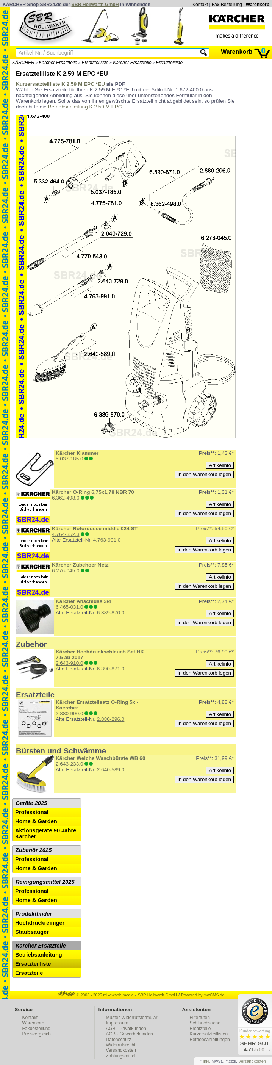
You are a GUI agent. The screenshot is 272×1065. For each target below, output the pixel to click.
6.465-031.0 (69, 607)
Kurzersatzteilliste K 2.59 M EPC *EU (60, 84)
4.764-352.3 (66, 534)
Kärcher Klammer (77, 453)
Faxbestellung (36, 1028)
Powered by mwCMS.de (202, 995)
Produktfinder (34, 914)
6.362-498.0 (66, 498)
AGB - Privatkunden (126, 1028)
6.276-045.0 (66, 570)
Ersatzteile (29, 973)
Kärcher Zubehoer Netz (80, 565)
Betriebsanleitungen (210, 1039)
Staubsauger (32, 932)
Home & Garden (36, 821)
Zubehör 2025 (34, 850)
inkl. (207, 1061)
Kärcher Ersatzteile (58, 62)
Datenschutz (118, 1039)
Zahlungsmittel (121, 1056)
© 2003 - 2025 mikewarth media (96, 995)
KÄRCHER (23, 62)
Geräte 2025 (31, 803)
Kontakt (200, 4)
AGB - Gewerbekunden (129, 1034)
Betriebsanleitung (38, 955)
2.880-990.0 (69, 713)
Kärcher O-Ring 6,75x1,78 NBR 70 (93, 492)
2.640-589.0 (111, 769)
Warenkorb (257, 4)
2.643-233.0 (69, 764)
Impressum (117, 1023)
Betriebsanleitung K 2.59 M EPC (85, 107)
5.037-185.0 (69, 459)
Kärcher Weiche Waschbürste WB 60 (100, 758)
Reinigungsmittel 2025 (45, 882)
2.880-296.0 (111, 719)
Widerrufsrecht (121, 1045)
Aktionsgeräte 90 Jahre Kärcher (45, 833)
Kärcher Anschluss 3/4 (83, 601)
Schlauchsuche (205, 1023)
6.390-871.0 (111, 669)
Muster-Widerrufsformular (132, 1017)
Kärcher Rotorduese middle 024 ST (95, 528)
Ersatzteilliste (95, 62)
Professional (31, 812)
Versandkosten (121, 1050)
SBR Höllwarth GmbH (95, 4)
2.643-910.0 (69, 663)
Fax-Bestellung (227, 4)
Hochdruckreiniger (39, 923)
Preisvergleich (36, 1034)
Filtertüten (200, 1017)
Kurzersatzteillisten (209, 1034)
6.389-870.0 (111, 613)
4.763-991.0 (107, 540)
